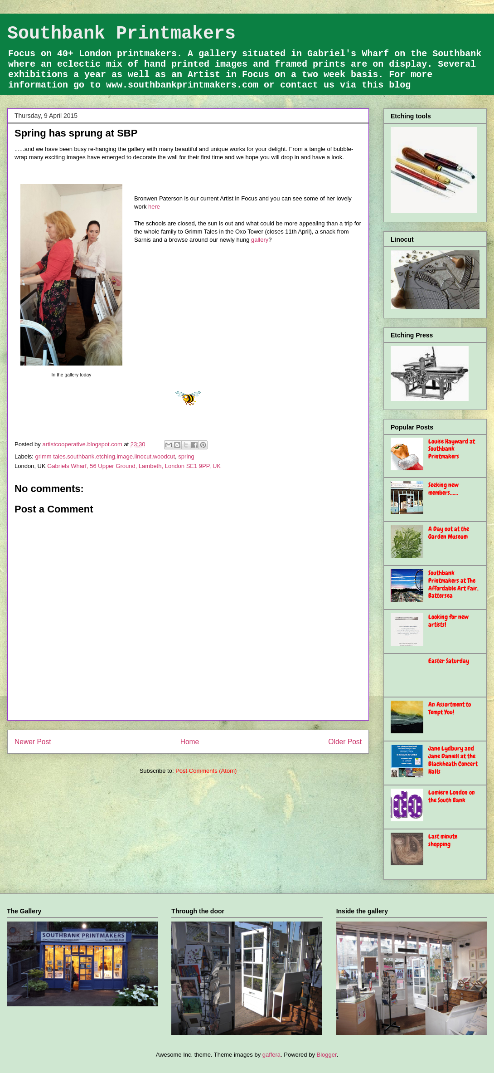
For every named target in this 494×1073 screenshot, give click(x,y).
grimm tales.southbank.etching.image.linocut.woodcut (105, 456)
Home (189, 742)
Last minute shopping (442, 840)
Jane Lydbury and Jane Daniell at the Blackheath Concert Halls (453, 759)
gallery (259, 239)
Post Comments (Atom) (206, 770)
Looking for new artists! (448, 621)
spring (186, 456)
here (154, 206)
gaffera (271, 1054)
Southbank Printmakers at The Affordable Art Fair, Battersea (453, 584)
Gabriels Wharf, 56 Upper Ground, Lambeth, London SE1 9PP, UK (134, 466)
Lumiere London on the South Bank (451, 796)
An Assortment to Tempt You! (449, 708)
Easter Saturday (448, 661)
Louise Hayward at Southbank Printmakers (451, 449)
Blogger (327, 1054)
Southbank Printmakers (121, 34)
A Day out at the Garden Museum (448, 533)
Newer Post (33, 742)
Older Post (345, 742)
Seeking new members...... (443, 489)
